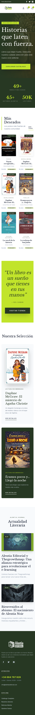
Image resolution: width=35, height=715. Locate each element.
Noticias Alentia (6, 705)
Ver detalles (11, 418)
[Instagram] (33, 2)
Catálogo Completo (7, 698)
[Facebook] (27, 2)
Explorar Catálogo (16, 66)
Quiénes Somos (6, 708)
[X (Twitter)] (30, 2)
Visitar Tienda (17, 311)
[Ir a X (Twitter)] (8, 662)
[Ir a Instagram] (14, 662)
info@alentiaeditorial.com (9, 684)
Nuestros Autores (7, 702)
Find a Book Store (6, 1)
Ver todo (30, 127)
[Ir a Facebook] (3, 662)
